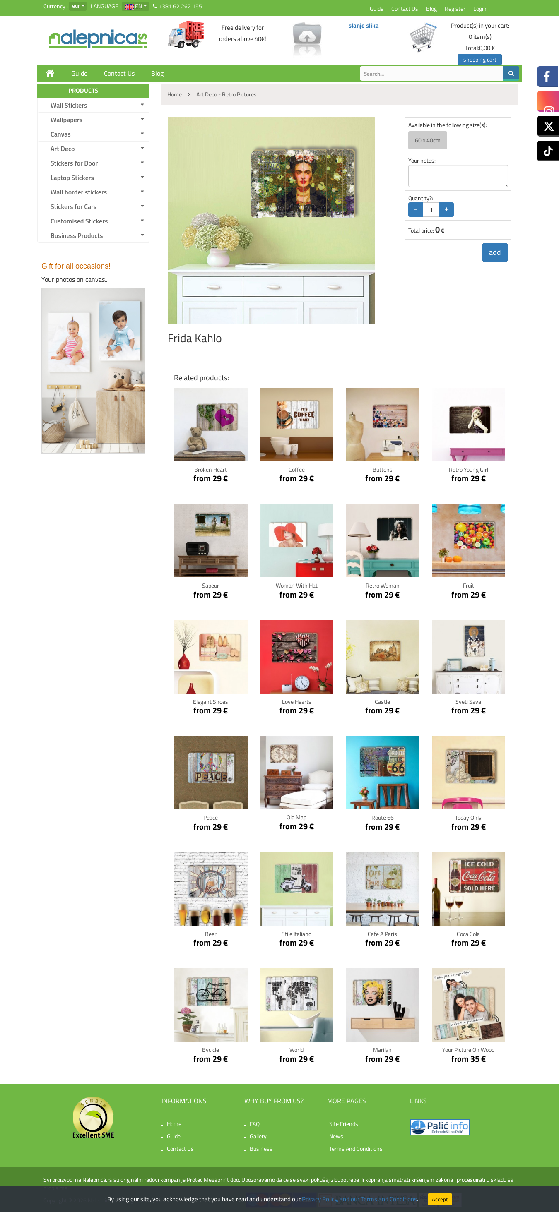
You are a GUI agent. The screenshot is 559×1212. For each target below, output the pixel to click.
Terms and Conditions (356, 1148)
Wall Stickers (69, 105)
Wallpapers (66, 120)
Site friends (343, 1123)
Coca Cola (468, 933)
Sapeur (210, 585)
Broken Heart (210, 469)
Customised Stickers (79, 221)
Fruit (468, 585)
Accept (440, 1199)
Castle (382, 701)
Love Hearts (296, 701)
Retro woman (383, 585)
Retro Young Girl (468, 469)
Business (261, 1148)
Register (455, 8)
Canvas (61, 134)
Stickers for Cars (73, 206)
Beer (211, 933)
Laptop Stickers (72, 177)
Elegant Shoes (210, 701)
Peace (210, 817)
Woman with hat (297, 585)
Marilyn (382, 1049)
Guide (376, 8)
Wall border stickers (79, 192)
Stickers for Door (74, 163)
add (495, 252)
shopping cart (479, 59)
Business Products (77, 235)
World (296, 1049)
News (336, 1136)
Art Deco (63, 149)
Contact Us (404, 8)
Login (480, 8)
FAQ (255, 1123)
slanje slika (364, 25)
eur (76, 5)
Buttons (383, 469)
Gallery (258, 1136)
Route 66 (382, 817)
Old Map (296, 817)
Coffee (297, 469)
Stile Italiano (296, 933)
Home (174, 1123)
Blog (431, 8)
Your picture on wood (468, 1049)
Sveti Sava (468, 701)
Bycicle (210, 1049)
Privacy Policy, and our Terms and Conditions (359, 1199)
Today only (468, 817)
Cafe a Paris (382, 933)
